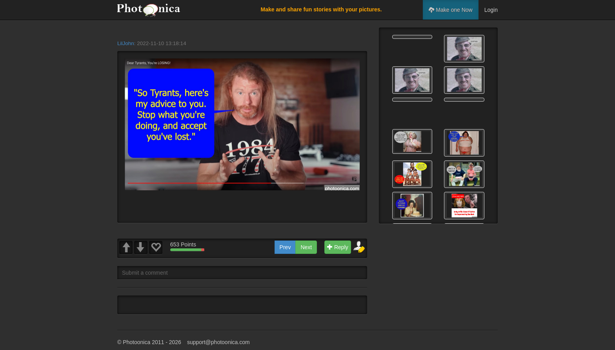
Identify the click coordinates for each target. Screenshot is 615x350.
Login (491, 10)
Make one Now (450, 10)
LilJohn (125, 43)
